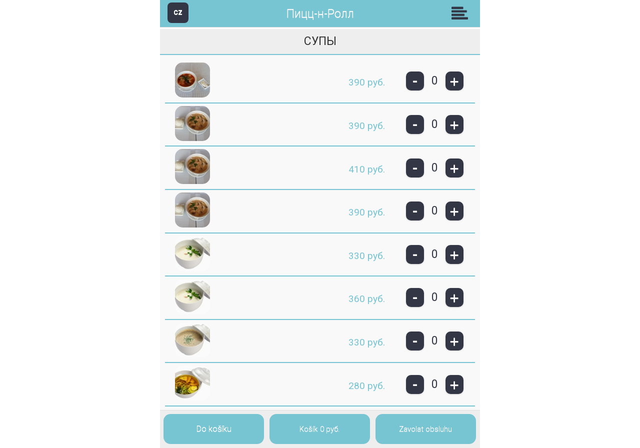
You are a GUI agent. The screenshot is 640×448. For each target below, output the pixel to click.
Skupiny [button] (462, 13)
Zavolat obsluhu (425, 429)
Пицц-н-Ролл (320, 13)
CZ (178, 12)
